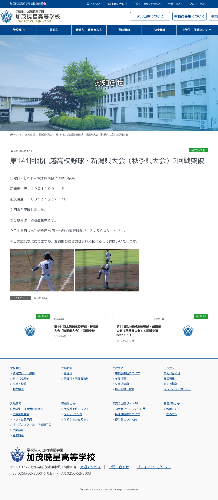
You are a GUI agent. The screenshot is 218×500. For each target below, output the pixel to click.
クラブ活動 (122, 384)
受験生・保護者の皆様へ (28, 409)
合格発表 (18, 430)
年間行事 (120, 378)
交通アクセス (90, 467)
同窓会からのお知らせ (130, 409)
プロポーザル (197, 4)
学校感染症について (127, 373)
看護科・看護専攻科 (76, 378)
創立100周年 (21, 378)
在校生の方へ (69, 403)
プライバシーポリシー (177, 389)
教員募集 (169, 378)
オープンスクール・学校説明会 (32, 425)
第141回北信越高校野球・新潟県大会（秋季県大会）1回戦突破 (76, 329)
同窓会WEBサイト (125, 403)
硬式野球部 (198, 150)
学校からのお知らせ (76, 419)
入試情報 (15, 403)
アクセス (94, 4)
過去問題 (18, 435)
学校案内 (15, 368)
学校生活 (117, 368)
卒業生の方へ (175, 4)
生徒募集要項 (21, 414)
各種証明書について (127, 414)
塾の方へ (171, 414)
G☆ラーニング (73, 414)
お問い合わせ (117, 4)
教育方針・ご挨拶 (24, 373)
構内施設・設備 (124, 389)
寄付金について (126, 419)
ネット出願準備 (22, 419)
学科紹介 (66, 368)
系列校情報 (171, 384)
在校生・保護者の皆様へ (147, 4)
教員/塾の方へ (173, 403)
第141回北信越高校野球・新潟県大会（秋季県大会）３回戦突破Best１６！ (138, 331)
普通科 (68, 373)
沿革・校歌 (19, 384)
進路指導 (18, 389)
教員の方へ (173, 409)
